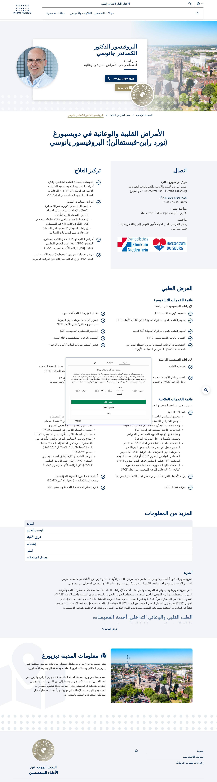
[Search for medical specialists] (206, 390)
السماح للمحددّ (108, 407)
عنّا (199, 14)
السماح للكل (108, 402)
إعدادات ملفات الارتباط (189, 753)
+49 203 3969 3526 (118, 73)
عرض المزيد (111, 620)
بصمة (200, 742)
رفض (108, 413)
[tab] (108, 514)
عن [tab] (95, 362)
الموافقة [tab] (124, 362)
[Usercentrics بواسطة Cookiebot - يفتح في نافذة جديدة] (80, 421)
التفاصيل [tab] (110, 362)
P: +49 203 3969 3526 (173, 188)
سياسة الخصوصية (193, 748)
